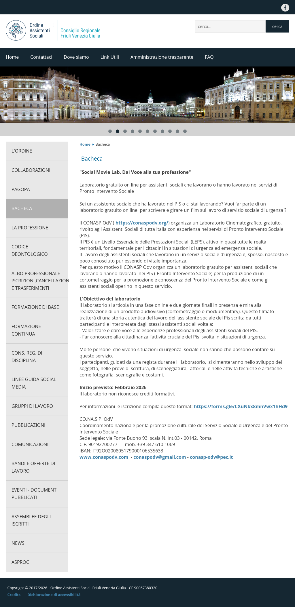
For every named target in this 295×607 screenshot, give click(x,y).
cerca (277, 26)
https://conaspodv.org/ (141, 223)
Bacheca (22, 208)
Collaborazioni (31, 170)
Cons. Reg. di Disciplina (27, 357)
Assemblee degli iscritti (31, 520)
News (18, 543)
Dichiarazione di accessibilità (53, 594)
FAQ (209, 57)
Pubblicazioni (29, 425)
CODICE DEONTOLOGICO (30, 250)
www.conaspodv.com (104, 457)
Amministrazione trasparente (162, 57)
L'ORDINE (22, 151)
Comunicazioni (30, 444)
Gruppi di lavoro (32, 406)
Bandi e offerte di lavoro (33, 467)
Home (12, 57)
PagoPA (21, 189)
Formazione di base (35, 307)
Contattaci (41, 57)
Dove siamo (76, 57)
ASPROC (20, 562)
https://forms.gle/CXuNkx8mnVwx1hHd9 (241, 406)
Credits (13, 594)
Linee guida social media (34, 383)
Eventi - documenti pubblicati (35, 494)
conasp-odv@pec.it (211, 457)
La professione (30, 227)
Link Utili (110, 57)
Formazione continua (26, 330)
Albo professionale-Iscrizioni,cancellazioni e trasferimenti (40, 280)
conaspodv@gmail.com (159, 457)
